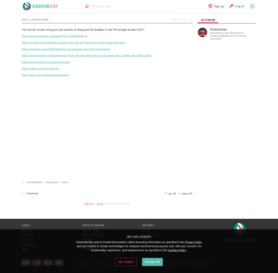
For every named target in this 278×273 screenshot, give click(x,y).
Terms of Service (93, 225)
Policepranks (51, 182)
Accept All (152, 262)
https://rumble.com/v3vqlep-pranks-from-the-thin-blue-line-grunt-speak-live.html (73, 42)
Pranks (64, 182)
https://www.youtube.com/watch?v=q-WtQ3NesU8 (54, 36)
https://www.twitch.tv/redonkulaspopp (46, 62)
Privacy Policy (193, 242)
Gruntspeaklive (35, 182)
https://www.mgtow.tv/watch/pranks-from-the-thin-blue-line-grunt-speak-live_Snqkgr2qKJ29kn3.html (86, 55)
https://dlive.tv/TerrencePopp (40, 68)
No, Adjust (126, 262)
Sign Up (89, 203)
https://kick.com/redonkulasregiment (45, 75)
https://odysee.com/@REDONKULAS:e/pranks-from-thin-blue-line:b (66, 49)
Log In (100, 203)
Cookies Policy (177, 250)
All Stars (148, 225)
